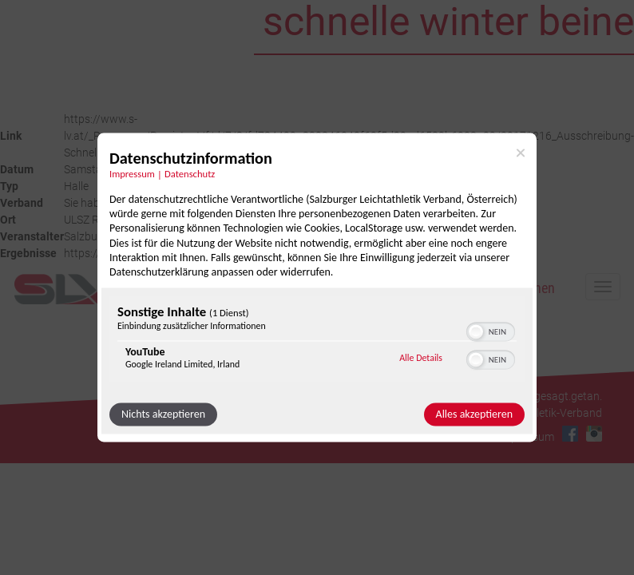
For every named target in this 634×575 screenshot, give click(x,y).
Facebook (570, 434)
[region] (317, 341)
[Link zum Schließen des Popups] (521, 153)
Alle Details (420, 357)
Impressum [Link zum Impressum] (132, 174)
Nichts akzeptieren (163, 415)
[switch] (491, 330)
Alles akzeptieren (474, 415)
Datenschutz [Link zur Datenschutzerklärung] (189, 174)
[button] (476, 332)
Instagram (594, 434)
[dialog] (317, 287)
